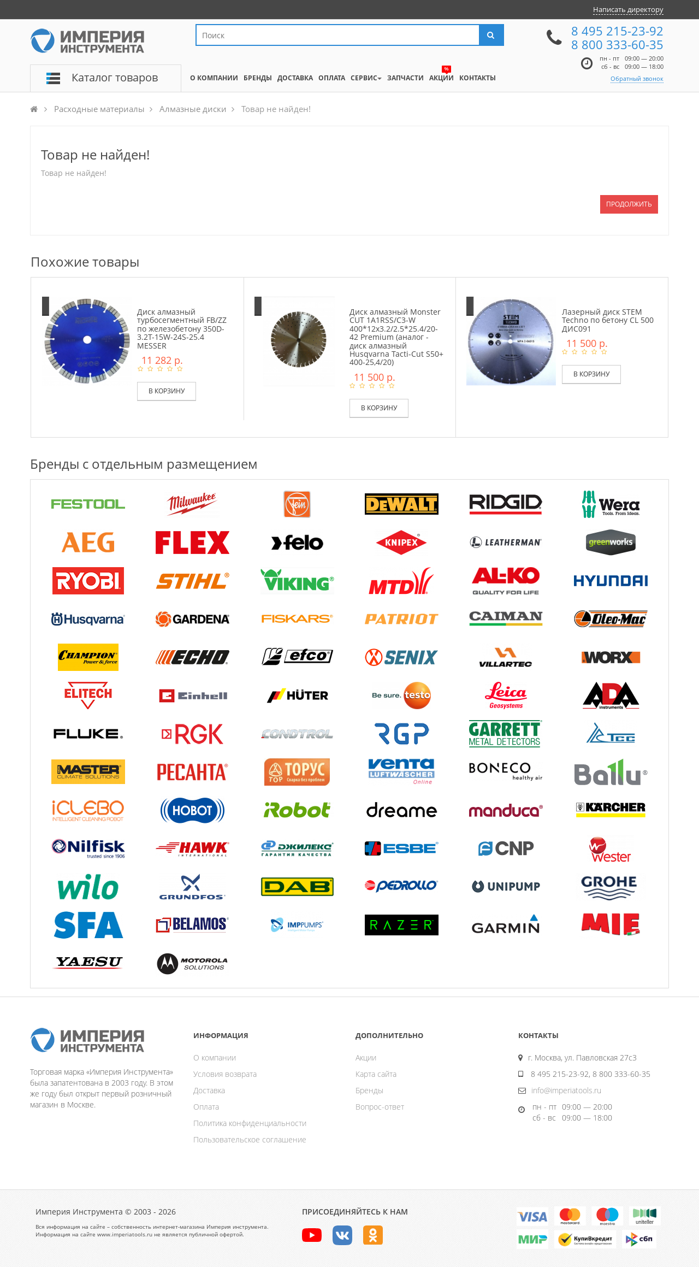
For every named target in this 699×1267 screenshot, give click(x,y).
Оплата (206, 1106)
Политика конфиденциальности (249, 1123)
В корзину (167, 391)
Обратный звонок (637, 78)
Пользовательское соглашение (249, 1139)
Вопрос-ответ (380, 1106)
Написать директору (628, 9)
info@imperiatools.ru (566, 1090)
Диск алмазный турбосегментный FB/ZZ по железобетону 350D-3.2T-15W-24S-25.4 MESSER (182, 329)
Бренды (369, 1090)
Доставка (209, 1090)
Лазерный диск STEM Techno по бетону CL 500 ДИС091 (608, 320)
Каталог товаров (115, 77)
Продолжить (629, 204)
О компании (214, 1057)
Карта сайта (376, 1074)
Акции (366, 1057)
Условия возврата (225, 1074)
